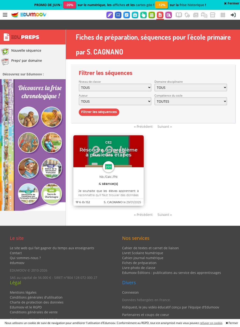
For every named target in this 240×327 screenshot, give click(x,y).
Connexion (130, 282)
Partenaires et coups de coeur (145, 305)
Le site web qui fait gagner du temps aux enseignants (52, 238)
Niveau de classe (90, 72)
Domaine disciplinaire (168, 72)
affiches (118, 5)
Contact (16, 243)
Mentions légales (23, 282)
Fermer (231, 3)
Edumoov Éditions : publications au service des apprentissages (171, 263)
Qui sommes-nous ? (25, 248)
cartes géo (144, 5)
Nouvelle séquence (21, 42)
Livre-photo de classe (138, 258)
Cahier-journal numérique (142, 248)
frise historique (192, 5)
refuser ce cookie (211, 323)
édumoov (17, 253)
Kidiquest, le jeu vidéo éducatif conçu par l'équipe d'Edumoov (170, 297)
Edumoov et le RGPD (26, 297)
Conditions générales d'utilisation (36, 287)
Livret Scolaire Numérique (142, 243)
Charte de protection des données (37, 292)
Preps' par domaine (21, 52)
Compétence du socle (168, 86)
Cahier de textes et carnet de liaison (150, 238)
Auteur (83, 86)
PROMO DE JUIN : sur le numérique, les (73, 5)
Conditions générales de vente (34, 302)
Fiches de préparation (139, 253)
